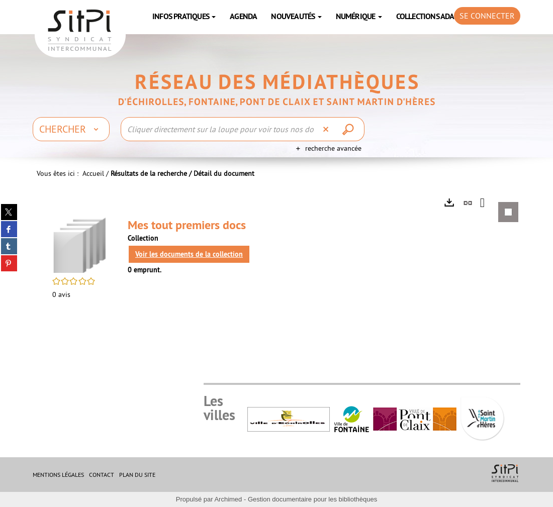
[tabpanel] (276, 258)
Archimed (228, 499)
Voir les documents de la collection (189, 254)
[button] (80, 244)
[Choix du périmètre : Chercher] (71, 129)
